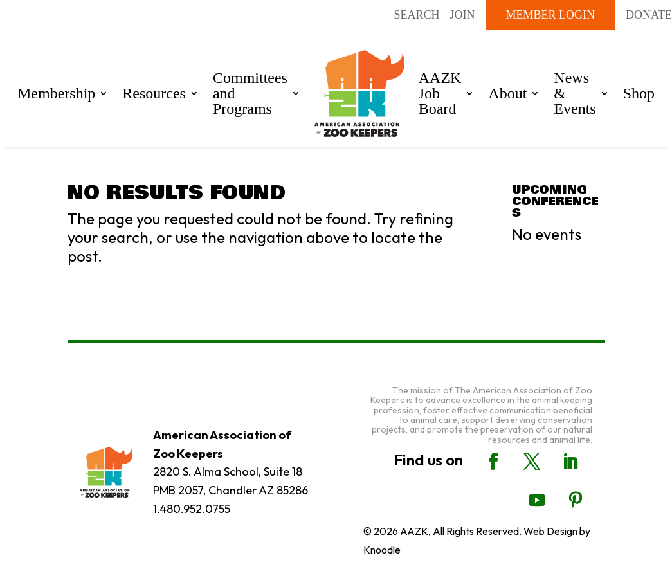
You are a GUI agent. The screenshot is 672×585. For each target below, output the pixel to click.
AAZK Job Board (440, 93)
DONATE (649, 14)
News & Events (574, 93)
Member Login (550, 14)
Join (462, 14)
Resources (154, 93)
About (507, 93)
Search (416, 14)
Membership (56, 93)
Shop (639, 93)
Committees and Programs (250, 93)
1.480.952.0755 (191, 508)
